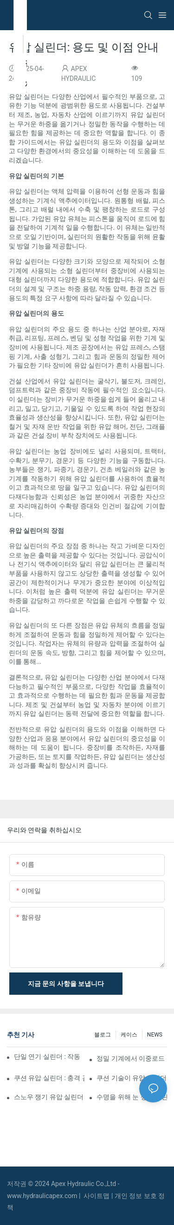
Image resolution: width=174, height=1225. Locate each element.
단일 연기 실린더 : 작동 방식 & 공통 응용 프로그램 (48, 1056)
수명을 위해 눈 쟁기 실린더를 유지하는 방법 (132, 1097)
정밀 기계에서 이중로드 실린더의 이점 (132, 1058)
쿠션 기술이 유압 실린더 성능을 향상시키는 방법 (132, 1078)
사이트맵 (97, 1195)
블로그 (102, 1034)
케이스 (129, 1034)
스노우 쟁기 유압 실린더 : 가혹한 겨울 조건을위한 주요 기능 (49, 1097)
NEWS (154, 1034)
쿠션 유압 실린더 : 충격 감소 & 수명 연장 (49, 1078)
